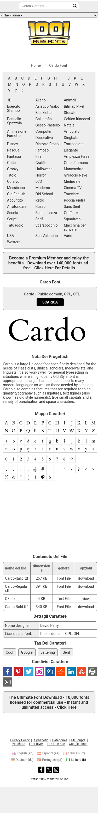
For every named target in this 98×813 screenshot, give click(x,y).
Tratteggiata (73, 144)
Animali (70, 100)
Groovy (12, 169)
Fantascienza (46, 213)
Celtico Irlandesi (77, 119)
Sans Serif (72, 206)
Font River (36, 744)
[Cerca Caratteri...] (74, 5)
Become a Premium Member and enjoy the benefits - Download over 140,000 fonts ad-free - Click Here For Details (49, 263)
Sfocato (70, 113)
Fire (39, 156)
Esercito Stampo (13, 108)
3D (9, 100)
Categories (59, 740)
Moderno (43, 188)
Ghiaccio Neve (75, 175)
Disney (12, 144)
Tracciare (71, 194)
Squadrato (72, 219)
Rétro (40, 200)
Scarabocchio (47, 225)
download (86, 578)
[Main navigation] (48, 15)
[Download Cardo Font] (50, 302)
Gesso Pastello (48, 125)
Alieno (41, 100)
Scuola (12, 213)
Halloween (44, 169)
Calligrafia (44, 119)
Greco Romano (76, 163)
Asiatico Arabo (47, 106)
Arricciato (71, 131)
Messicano (16, 188)
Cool (9, 652)
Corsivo (13, 181)
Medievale (72, 181)
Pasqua (13, 150)
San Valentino (47, 236)
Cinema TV (73, 188)
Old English (16, 194)
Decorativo (44, 138)
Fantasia (14, 156)
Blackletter (44, 113)
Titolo (11, 175)
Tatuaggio (15, 225)
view (86, 599)
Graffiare (71, 213)
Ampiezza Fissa (76, 156)
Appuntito (15, 200)
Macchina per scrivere (75, 227)
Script (11, 219)
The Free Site (56, 744)
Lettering (48, 652)
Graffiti (41, 163)
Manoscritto (73, 169)
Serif (39, 219)
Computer (44, 131)
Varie (68, 236)
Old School (44, 194)
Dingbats (71, 138)
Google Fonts (78, 744)
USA (10, 236)
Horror (41, 175)
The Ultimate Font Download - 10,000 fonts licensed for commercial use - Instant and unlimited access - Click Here (49, 702)
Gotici (11, 163)
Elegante (71, 150)
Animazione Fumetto (16, 133)
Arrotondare (16, 206)
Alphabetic (40, 740)
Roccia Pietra (74, 200)
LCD (39, 181)
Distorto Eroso (47, 144)
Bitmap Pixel (74, 106)
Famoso (42, 150)
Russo (41, 206)
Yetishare (18, 744)
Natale (69, 125)
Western (13, 242)
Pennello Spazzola (14, 121)
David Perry (49, 625)
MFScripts (78, 740)
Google (27, 652)
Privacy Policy (20, 740)
